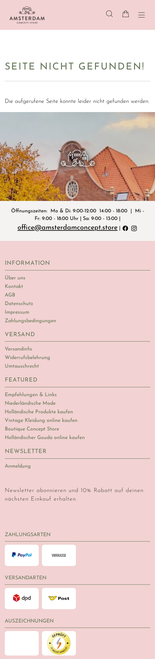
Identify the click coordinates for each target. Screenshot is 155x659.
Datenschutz (19, 303)
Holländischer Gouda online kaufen (45, 437)
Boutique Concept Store (32, 429)
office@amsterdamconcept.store (67, 227)
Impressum (17, 312)
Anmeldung (18, 466)
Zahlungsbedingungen (30, 320)
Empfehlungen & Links (31, 394)
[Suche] (109, 14)
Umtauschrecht (22, 366)
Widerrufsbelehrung (27, 357)
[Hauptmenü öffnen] (141, 15)
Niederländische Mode (30, 403)
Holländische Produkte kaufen (39, 412)
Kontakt (14, 286)
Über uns (15, 278)
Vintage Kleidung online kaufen (41, 420)
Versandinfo (18, 349)
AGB (10, 295)
